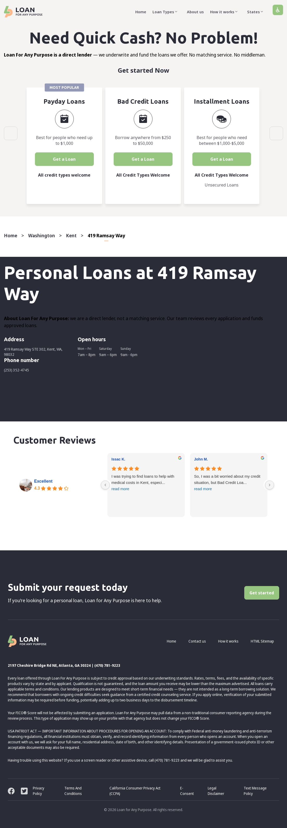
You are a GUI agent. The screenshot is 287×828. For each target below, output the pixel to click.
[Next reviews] (269, 485)
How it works (225, 12)
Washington (41, 235)
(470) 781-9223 (107, 665)
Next (276, 133)
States (256, 12)
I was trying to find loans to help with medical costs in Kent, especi (146, 483)
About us (195, 11)
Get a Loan (64, 159)
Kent (71, 235)
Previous (10, 133)
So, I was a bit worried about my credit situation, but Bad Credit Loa (228, 483)
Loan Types (166, 12)
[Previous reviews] (105, 485)
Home (140, 11)
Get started (261, 593)
